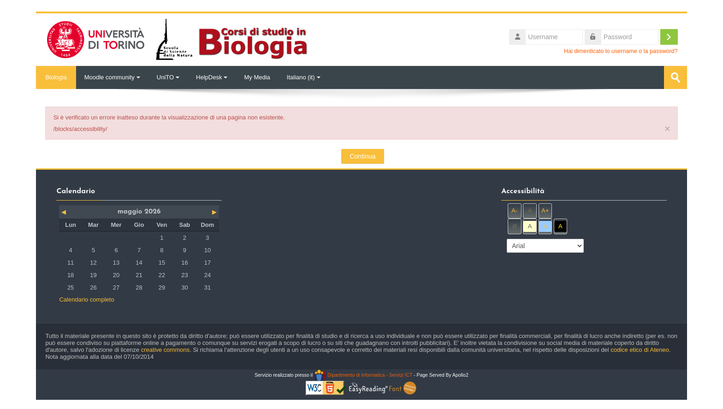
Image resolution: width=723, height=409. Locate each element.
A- (514, 210)
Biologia (55, 77)
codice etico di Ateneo (639, 349)
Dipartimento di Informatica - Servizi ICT (363, 375)
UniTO (168, 77)
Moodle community (112, 77)
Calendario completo (86, 299)
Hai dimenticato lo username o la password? (621, 51)
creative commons (165, 349)
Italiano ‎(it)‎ (303, 77)
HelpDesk (211, 77)
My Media (257, 77)
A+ (545, 210)
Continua (362, 156)
